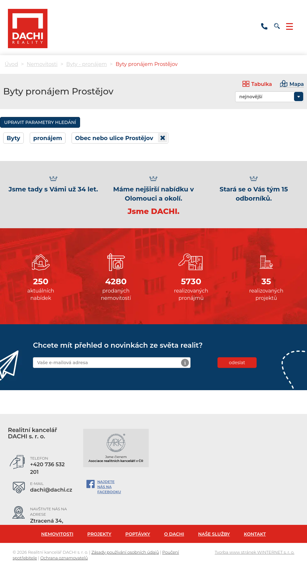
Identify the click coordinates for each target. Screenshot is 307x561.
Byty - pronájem (86, 64)
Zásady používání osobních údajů (125, 552)
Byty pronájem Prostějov (147, 64)
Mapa (296, 84)
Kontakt (255, 534)
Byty (13, 138)
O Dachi (174, 534)
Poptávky (137, 534)
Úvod (11, 64)
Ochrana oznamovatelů (64, 557)
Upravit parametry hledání (40, 122)
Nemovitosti (42, 64)
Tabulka (261, 84)
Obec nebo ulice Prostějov (121, 137)
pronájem (47, 138)
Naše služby (214, 534)
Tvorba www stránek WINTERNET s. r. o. (254, 552)
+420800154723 (264, 25)
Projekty (99, 534)
